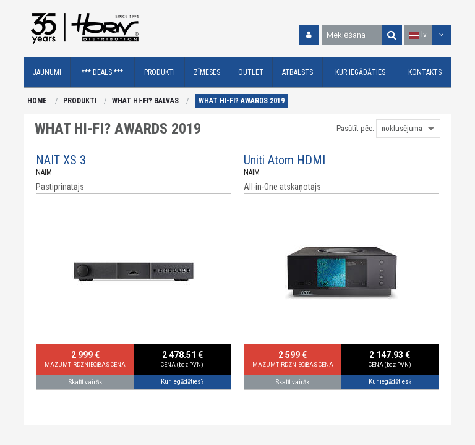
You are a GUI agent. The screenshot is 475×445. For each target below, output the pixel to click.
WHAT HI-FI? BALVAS (145, 100)
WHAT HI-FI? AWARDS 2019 (242, 100)
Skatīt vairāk (85, 382)
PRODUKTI (79, 100)
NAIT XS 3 (61, 160)
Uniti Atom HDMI (284, 160)
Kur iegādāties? (182, 381)
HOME (37, 100)
